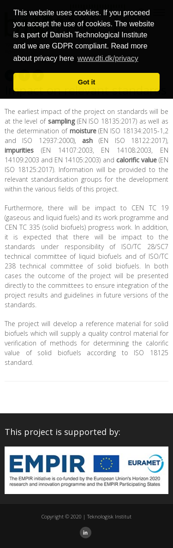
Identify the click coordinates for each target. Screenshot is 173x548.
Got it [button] (86, 82)
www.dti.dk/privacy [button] (108, 58)
